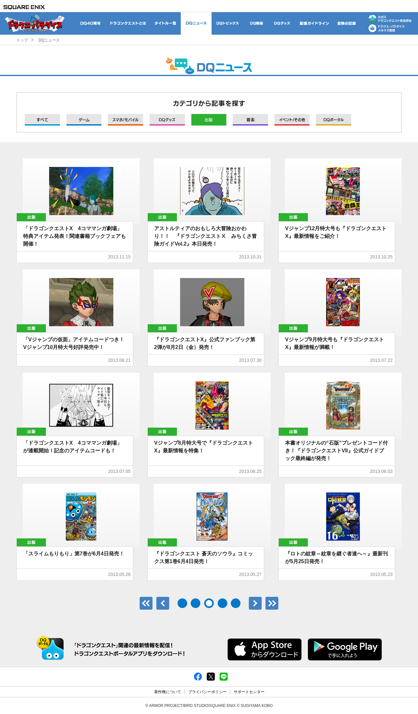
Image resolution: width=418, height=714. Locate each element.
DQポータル (333, 120)
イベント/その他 (292, 120)
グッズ (167, 120)
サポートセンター (249, 692)
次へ (255, 603)
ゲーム (84, 120)
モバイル (125, 120)
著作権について (167, 692)
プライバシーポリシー (207, 692)
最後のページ (272, 603)
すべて (42, 120)
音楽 (250, 120)
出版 (209, 120)
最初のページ (146, 603)
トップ (22, 40)
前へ (162, 603)
